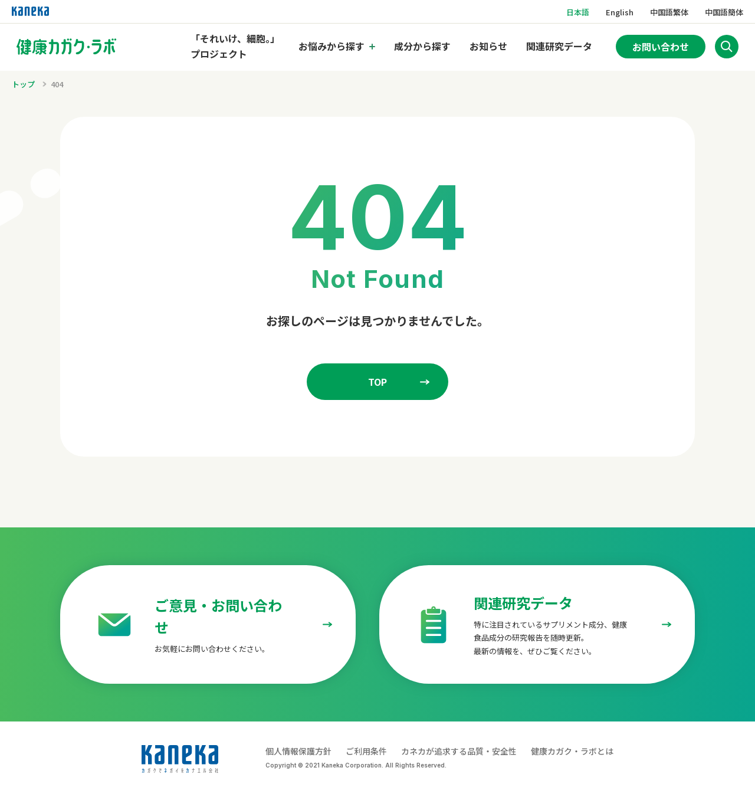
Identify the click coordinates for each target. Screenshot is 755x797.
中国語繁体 (669, 12)
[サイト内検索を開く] (726, 46)
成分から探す (422, 47)
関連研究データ (559, 47)
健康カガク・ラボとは (572, 751)
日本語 (577, 12)
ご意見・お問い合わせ (218, 616)
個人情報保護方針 (298, 751)
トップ (23, 84)
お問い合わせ (660, 47)
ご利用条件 (366, 751)
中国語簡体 (724, 12)
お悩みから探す (331, 46)
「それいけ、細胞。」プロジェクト (235, 46)
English (619, 12)
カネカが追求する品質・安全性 (459, 751)
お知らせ (488, 47)
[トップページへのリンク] (67, 46)
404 (57, 84)
